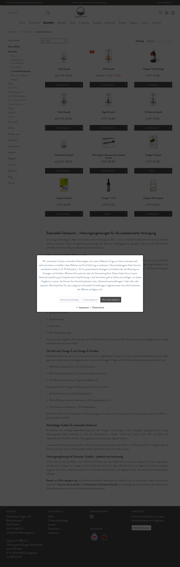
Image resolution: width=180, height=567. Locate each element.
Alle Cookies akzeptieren (111, 299)
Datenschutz (96, 307)
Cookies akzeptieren (90, 299)
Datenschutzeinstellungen (69, 299)
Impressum (82, 307)
